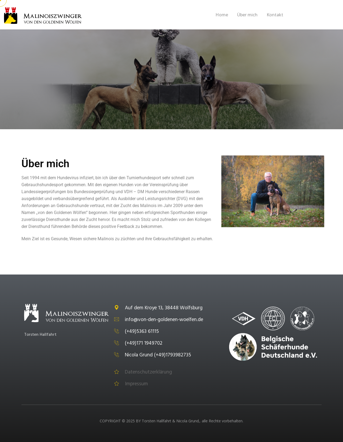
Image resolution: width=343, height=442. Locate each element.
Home (221, 15)
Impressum (131, 384)
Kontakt (275, 15)
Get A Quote (316, 15)
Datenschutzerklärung (143, 372)
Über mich (247, 15)
